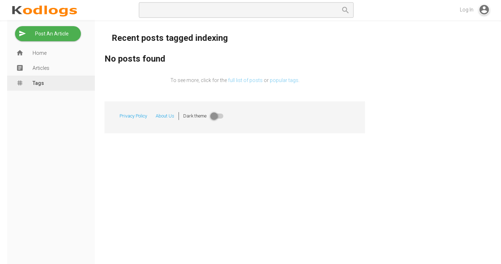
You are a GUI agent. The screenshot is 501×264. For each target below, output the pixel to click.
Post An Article (52, 34)
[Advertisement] (436, 144)
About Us (165, 116)
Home (40, 53)
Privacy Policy (133, 116)
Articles (41, 68)
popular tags (284, 80)
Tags (38, 83)
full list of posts (245, 80)
